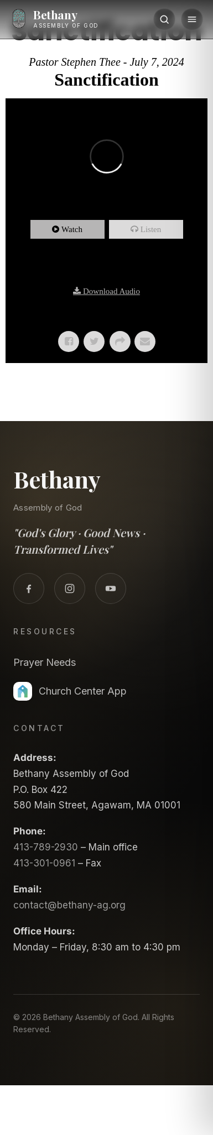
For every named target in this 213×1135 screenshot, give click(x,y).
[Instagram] (69, 588)
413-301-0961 (44, 863)
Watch (71, 229)
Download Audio (111, 291)
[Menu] (192, 19)
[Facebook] (28, 588)
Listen (151, 229)
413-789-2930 (45, 847)
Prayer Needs (44, 662)
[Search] (164, 19)
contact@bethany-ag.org (69, 905)
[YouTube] (110, 588)
